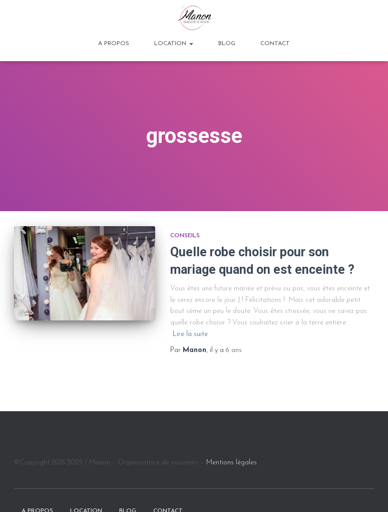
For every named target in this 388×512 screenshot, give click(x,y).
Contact (275, 44)
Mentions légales (231, 462)
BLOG (226, 44)
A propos (113, 44)
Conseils (185, 236)
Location (173, 44)
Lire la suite (190, 334)
